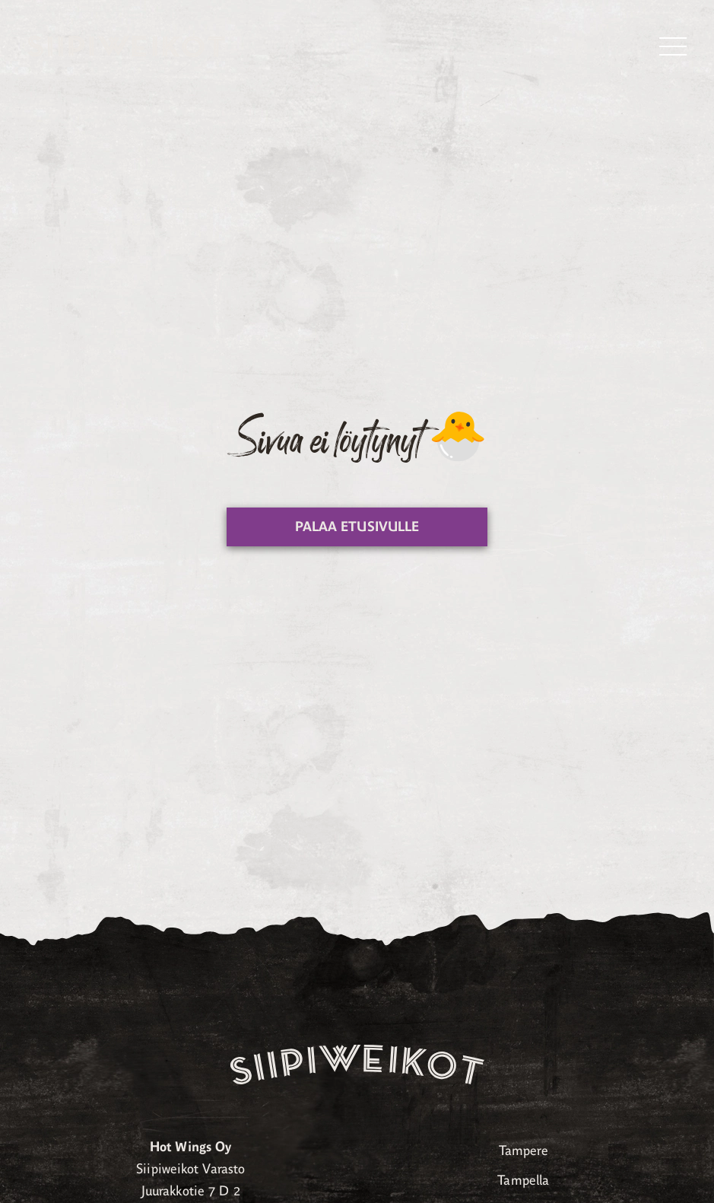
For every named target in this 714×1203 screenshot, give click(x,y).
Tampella (523, 1180)
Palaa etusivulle (357, 526)
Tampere (523, 1150)
